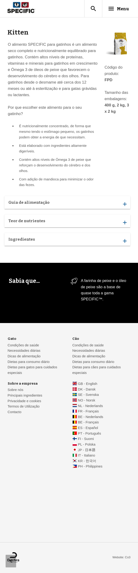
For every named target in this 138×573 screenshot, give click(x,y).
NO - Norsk (86, 400)
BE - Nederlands (90, 417)
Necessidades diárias (24, 350)
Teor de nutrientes (67, 221)
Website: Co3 (122, 557)
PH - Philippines (90, 466)
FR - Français (88, 411)
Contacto (14, 412)
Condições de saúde (23, 345)
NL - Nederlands (90, 406)
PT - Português (89, 433)
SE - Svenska (88, 395)
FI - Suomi (86, 439)
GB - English (87, 384)
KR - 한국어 (87, 461)
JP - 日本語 (86, 450)
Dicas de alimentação (24, 356)
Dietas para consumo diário (29, 362)
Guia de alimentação (67, 203)
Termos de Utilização (24, 406)
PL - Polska (87, 444)
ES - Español (88, 428)
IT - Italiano (86, 455)
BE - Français (88, 422)
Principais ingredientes (25, 395)
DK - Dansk (87, 389)
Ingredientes (67, 240)
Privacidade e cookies (24, 401)
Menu (118, 8)
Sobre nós (15, 390)
